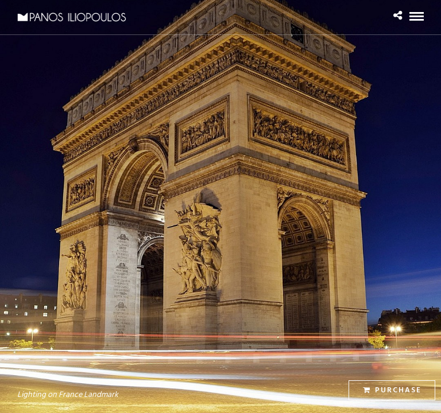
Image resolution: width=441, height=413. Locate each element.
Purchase (392, 390)
